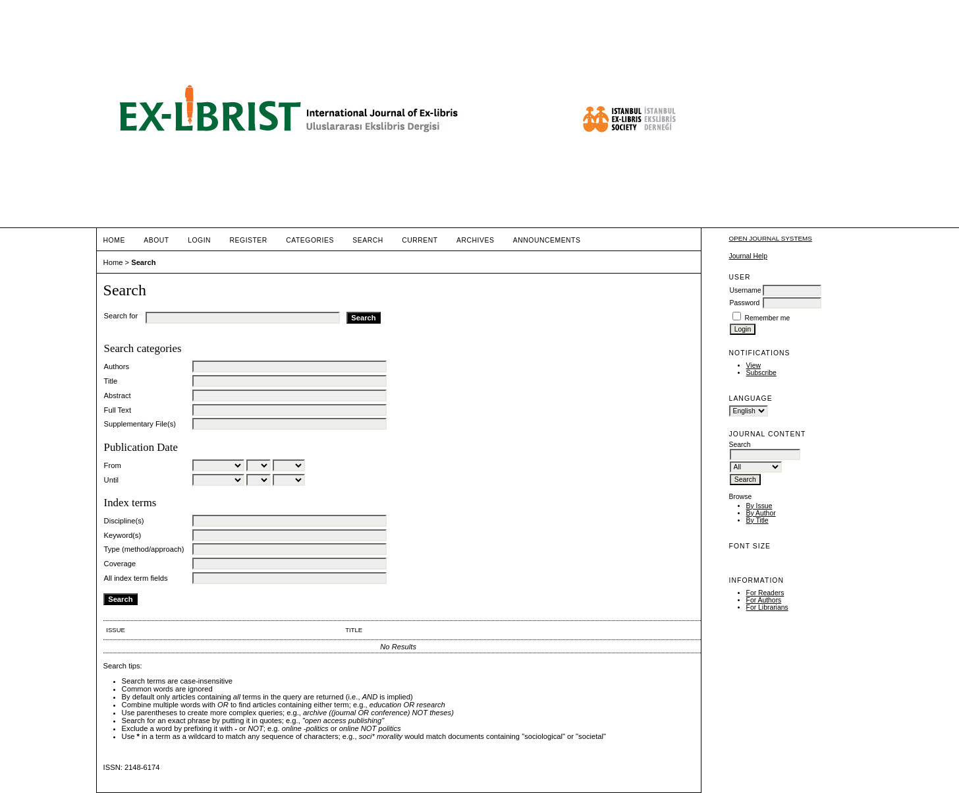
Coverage (120, 564)
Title (111, 381)
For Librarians (767, 607)
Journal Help (748, 256)
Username (745, 290)
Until (111, 480)
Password (745, 303)
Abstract (117, 395)
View (753, 365)
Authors (117, 366)
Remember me (767, 318)
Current (419, 240)
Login (199, 240)
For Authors (764, 600)
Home (114, 240)
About (156, 240)
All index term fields (136, 578)
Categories (310, 240)
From (112, 465)
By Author (761, 513)
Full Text (117, 410)
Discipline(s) (124, 521)
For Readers (765, 593)
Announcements (547, 240)
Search (367, 240)
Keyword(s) (123, 535)
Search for (121, 316)
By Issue (759, 506)
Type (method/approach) (144, 549)
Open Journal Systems (770, 238)
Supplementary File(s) (140, 424)
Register (248, 240)
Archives (475, 240)
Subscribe (761, 372)
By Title (757, 520)
